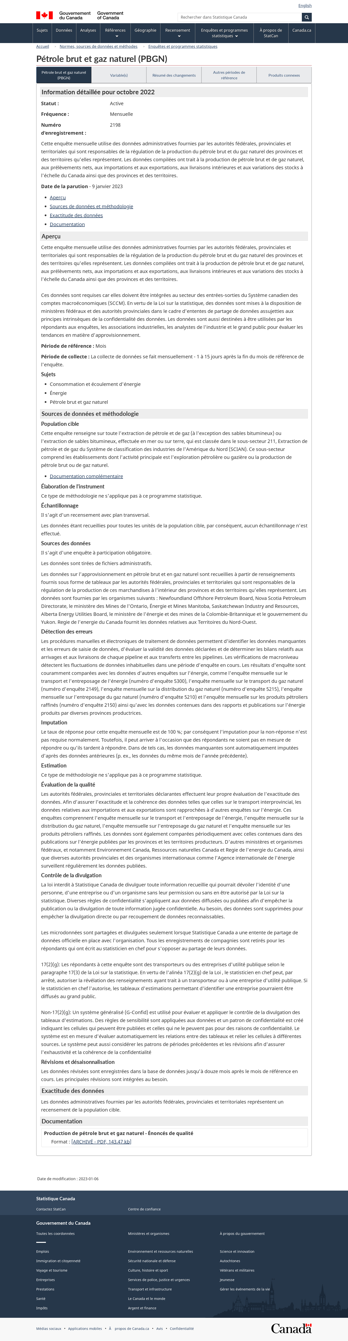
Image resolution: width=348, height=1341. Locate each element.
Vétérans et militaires (237, 1270)
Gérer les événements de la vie (245, 1289)
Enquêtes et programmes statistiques (183, 46)
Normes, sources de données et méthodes (99, 46)
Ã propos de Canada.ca (129, 1328)
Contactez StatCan (51, 1209)
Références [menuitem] (115, 32)
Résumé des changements (174, 75)
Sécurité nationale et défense (152, 1261)
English (305, 5)
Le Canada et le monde (146, 1298)
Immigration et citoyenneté (58, 1261)
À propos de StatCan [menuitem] (271, 33)
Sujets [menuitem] (42, 30)
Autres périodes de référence (229, 75)
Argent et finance (142, 1308)
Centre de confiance (144, 1209)
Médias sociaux (48, 1328)
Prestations (45, 1289)
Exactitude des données (76, 215)
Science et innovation (237, 1251)
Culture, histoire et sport (148, 1270)
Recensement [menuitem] (177, 32)
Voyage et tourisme (51, 1270)
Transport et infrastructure (150, 1289)
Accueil (42, 46)
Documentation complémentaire (86, 476)
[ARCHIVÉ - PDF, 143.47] (101, 1141)
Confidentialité (182, 1328)
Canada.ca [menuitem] (301, 30)
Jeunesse (227, 1279)
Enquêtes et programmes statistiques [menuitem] (224, 33)
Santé (40, 1298)
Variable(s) (119, 75)
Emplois (42, 1251)
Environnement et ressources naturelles (160, 1251)
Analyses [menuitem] (88, 30)
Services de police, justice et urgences (159, 1279)
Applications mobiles (85, 1328)
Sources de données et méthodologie (91, 206)
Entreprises (45, 1279)
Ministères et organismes (148, 1233)
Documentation (67, 224)
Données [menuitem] (64, 30)
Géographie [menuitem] (145, 30)
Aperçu (58, 197)
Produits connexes (284, 75)
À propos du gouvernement (242, 1233)
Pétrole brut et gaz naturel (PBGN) (64, 75)
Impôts (42, 1308)
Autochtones (230, 1261)
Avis (159, 1328)
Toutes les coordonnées (55, 1233)
